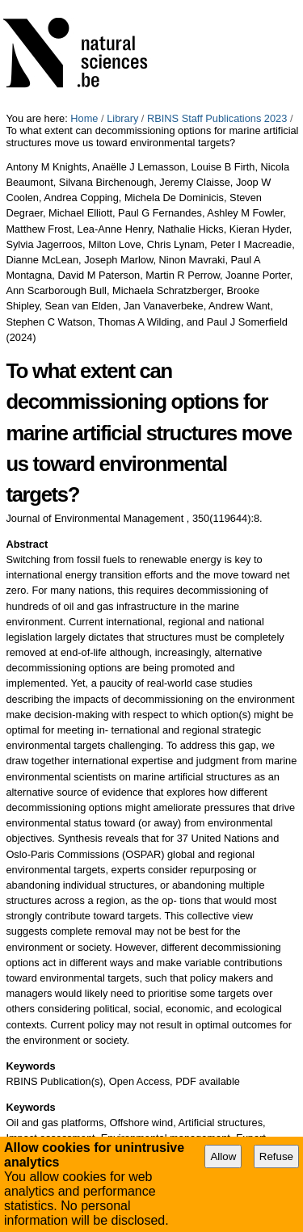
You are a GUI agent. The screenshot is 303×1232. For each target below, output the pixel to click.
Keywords (30, 1066)
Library (122, 118)
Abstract (27, 544)
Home (84, 118)
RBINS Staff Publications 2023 (217, 118)
